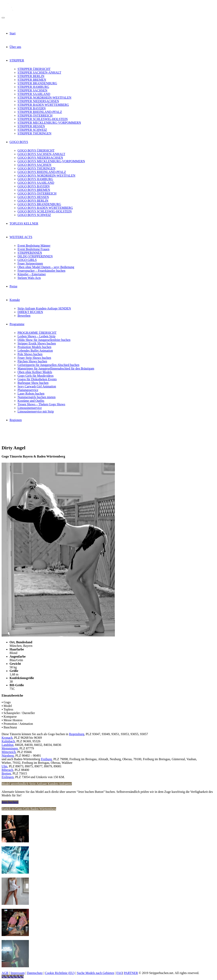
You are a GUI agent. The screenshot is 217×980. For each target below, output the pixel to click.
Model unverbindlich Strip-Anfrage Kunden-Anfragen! (37, 783)
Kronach (7, 737)
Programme (17, 324)
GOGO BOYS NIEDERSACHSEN (40, 157)
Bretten (6, 773)
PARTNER (131, 973)
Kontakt (15, 300)
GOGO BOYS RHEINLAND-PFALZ (42, 172)
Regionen (16, 420)
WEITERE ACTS (21, 237)
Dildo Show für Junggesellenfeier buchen (44, 340)
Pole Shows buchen (30, 354)
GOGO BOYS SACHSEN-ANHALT (41, 154)
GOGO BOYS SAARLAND (36, 182)
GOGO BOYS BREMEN (34, 190)
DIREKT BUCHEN (30, 312)
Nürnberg (8, 755)
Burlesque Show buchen (33, 382)
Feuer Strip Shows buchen (34, 357)
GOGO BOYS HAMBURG (35, 179)
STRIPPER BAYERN (32, 108)
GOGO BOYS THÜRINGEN (36, 168)
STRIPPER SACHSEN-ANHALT (39, 72)
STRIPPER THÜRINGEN (34, 133)
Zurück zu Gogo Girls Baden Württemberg (29, 809)
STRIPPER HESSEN (31, 126)
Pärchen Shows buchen (32, 361)
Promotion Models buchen (34, 347)
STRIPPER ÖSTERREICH (35, 115)
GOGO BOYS (19, 142)
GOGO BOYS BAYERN (34, 186)
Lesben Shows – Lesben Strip (36, 336)
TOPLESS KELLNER (24, 223)
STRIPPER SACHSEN (32, 90)
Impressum (18, 973)
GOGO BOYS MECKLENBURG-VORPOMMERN (51, 161)
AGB (5, 973)
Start (13, 33)
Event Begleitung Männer (34, 245)
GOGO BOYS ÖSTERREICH (37, 193)
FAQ (119, 973)
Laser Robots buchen (31, 393)
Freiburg (46, 759)
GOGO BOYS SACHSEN (34, 164)
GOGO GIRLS (27, 260)
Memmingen (10, 748)
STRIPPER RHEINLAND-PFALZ (40, 112)
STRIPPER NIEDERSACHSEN (38, 101)
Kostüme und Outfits (31, 400)
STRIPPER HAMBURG (33, 87)
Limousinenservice (30, 408)
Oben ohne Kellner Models (35, 372)
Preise (13, 286)
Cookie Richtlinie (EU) (60, 973)
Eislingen (8, 777)
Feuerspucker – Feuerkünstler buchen (41, 270)
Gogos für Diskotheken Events (37, 379)
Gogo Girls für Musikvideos (36, 375)
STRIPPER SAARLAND (34, 94)
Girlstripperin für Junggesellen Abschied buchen (48, 365)
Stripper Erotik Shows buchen (37, 343)
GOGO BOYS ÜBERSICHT (36, 150)
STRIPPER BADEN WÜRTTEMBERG (43, 104)
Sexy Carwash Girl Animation (37, 386)
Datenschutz (35, 973)
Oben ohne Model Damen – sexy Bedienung (46, 267)
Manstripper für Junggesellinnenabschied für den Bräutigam (56, 368)
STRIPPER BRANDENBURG (37, 83)
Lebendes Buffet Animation (35, 350)
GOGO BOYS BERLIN (33, 200)
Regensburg (76, 734)
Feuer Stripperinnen (30, 263)
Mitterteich (9, 752)
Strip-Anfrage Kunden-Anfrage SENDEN (44, 308)
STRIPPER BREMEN (32, 79)
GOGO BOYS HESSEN (33, 197)
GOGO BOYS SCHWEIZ (34, 215)
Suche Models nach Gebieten (95, 973)
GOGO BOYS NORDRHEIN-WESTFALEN (46, 175)
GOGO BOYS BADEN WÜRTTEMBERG (45, 207)
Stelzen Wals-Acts (29, 277)
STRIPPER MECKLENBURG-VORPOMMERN (49, 122)
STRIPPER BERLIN (31, 76)
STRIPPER (17, 60)
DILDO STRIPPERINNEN (35, 256)
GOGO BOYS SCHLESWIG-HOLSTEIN (45, 211)
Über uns (15, 47)
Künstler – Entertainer (32, 274)
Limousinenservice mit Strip (36, 411)
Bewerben (24, 315)
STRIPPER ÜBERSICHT (34, 69)
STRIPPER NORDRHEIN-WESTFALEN (44, 97)
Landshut (8, 744)
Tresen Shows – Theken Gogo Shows (41, 404)
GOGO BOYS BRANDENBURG (39, 204)
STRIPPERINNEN (30, 252)
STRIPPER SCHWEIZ (32, 129)
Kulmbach (8, 741)
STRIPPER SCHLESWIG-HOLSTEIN (43, 119)
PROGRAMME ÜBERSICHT (37, 332)
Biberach (7, 770)
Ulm (4, 766)
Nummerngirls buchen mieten (37, 397)
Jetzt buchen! (10, 802)
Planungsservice (28, 390)
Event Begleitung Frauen (33, 249)
